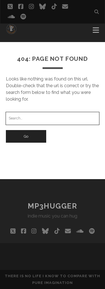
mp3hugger (52, 206)
